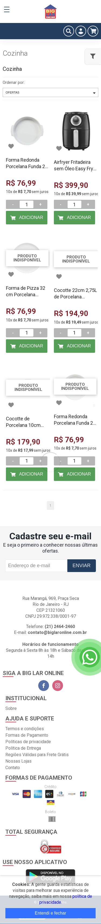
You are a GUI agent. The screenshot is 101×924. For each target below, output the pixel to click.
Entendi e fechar (50, 913)
